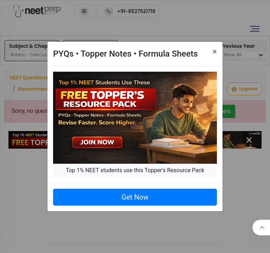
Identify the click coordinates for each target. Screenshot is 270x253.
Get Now (135, 197)
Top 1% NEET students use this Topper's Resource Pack (135, 170)
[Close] (215, 51)
